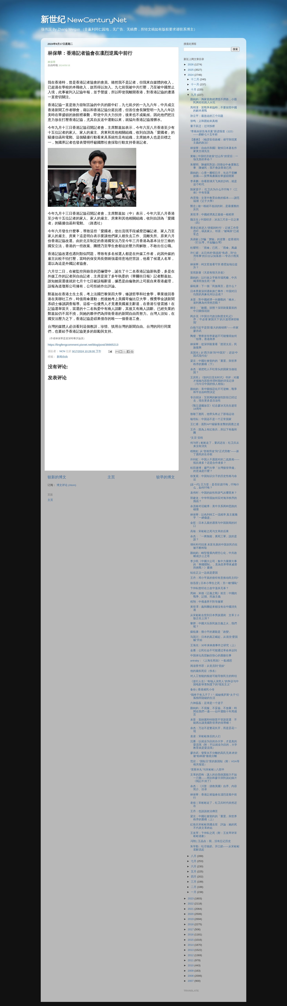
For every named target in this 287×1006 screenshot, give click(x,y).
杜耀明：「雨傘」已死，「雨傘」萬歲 (213, 247)
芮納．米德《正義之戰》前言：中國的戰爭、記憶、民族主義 (213, 595)
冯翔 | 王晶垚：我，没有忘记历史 (210, 841)
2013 (191, 949)
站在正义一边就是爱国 (204, 572)
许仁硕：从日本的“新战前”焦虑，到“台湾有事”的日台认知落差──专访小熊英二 (214, 256)
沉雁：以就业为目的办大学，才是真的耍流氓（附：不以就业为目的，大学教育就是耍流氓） (213, 744)
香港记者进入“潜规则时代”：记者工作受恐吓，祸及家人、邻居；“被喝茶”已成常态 (214, 231)
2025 (191, 69)
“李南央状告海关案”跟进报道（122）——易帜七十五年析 (212, 133)
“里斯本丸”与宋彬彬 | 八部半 (207, 769)
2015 (191, 939)
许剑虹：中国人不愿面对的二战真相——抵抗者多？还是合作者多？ (214, 461)
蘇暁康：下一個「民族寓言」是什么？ (213, 286)
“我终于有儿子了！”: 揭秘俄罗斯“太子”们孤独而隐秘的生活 (214, 696)
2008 (191, 975)
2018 (191, 924)
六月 (194, 866)
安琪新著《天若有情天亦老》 (208, 272)
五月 (194, 871)
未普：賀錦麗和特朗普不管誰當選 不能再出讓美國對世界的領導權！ (213, 721)
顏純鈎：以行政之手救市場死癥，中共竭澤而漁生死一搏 (213, 279)
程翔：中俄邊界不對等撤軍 (206, 601)
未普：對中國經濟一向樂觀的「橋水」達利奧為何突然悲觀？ (213, 301)
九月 (194, 94)
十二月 (195, 79)
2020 (191, 913)
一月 (194, 892)
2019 (191, 919)
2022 (191, 903)
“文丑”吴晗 (196, 437)
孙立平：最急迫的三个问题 (206, 115)
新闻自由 (62, 356)
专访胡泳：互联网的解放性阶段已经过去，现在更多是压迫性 (213, 399)
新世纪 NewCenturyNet (83, 20)
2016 (191, 934)
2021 (191, 908)
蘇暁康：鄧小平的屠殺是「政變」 (210, 631)
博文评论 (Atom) (66, 485)
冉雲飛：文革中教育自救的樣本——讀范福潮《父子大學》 (214, 199)
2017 (191, 929)
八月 (194, 856)
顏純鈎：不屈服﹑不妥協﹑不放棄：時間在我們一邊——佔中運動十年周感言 (213, 711)
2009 (191, 970)
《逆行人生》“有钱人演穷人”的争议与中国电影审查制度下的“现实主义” (214, 683)
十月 (194, 89)
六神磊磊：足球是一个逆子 (206, 703)
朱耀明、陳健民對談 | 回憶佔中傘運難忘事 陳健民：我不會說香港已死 (214, 166)
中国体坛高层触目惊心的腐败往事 (210, 655)
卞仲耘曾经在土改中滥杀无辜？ (209, 588)
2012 (191, 955)
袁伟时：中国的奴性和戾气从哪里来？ (213, 492)
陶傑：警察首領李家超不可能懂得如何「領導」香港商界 (213, 338)
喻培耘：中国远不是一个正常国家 (210, 419)
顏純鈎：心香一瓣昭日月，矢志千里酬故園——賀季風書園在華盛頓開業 (213, 174)
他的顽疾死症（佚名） (204, 670)
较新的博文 (57, 477)
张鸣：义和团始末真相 (204, 121)
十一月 (195, 84)
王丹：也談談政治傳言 (204, 811)
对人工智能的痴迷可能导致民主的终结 (213, 676)
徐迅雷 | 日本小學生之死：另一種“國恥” (214, 583)
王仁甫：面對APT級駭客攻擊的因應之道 (214, 424)
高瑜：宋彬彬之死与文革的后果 (209, 531)
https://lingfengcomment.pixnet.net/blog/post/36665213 (83, 344)
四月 (194, 876)
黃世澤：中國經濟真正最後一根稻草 (212, 214)
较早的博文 (165, 477)
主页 (111, 477)
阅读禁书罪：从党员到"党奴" (207, 665)
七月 (194, 861)
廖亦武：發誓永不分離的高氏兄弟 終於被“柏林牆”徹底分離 (214, 754)
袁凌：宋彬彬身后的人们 (205, 736)
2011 (191, 960)
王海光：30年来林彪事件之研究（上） (213, 645)
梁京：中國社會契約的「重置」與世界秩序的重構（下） (213, 362)
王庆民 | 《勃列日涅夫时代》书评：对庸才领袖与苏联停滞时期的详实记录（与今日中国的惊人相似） (214, 380)
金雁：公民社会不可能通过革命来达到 (213, 650)
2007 (191, 980)
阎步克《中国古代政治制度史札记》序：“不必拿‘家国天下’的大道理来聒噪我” (214, 319)
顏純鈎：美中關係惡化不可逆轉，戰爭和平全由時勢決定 (213, 391)
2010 (191, 965)
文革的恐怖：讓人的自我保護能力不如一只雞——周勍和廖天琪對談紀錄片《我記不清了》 (213, 777)
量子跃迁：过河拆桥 (202, 126)
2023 (191, 898)
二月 (194, 886)
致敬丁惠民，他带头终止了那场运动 (212, 414)
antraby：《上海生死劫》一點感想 (211, 660)
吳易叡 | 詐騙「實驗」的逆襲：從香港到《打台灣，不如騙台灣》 (214, 241)
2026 (191, 64)
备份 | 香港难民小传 (202, 689)
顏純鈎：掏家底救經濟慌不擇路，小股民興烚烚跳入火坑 (213, 101)
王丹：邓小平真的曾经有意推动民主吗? (214, 577)
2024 (191, 74)
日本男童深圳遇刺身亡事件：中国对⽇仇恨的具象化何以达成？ (213, 293)
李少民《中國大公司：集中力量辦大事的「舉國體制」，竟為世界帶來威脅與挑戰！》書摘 (213, 564)
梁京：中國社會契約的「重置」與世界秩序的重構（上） (213, 818)
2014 (191, 944)
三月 (194, 881)
